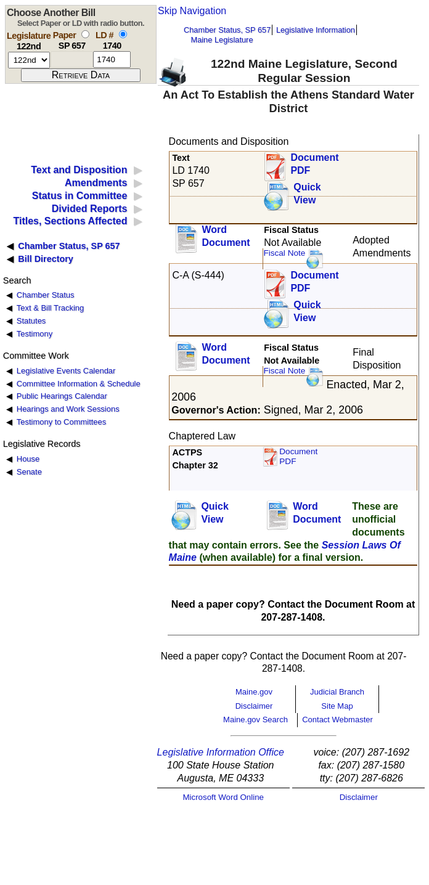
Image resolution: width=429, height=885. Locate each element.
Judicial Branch (337, 691)
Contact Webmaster (337, 719)
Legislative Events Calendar (66, 370)
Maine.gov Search (255, 719)
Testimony (34, 333)
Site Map (337, 706)
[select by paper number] (85, 34)
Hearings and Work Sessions (68, 409)
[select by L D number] (123, 34)
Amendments (96, 182)
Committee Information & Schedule (79, 383)
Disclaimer (254, 706)
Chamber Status (46, 295)
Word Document (226, 236)
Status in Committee (80, 195)
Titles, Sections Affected (70, 221)
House (28, 458)
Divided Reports (90, 208)
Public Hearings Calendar (62, 396)
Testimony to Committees (61, 421)
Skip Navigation (192, 11)
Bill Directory (45, 259)
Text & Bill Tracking (50, 307)
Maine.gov (253, 691)
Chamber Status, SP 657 (227, 30)
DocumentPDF (314, 281)
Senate (29, 471)
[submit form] (81, 75)
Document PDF (314, 164)
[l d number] (112, 59)
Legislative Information (315, 30)
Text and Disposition (79, 170)
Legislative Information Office (220, 752)
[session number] (29, 60)
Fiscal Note (284, 253)
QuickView (307, 193)
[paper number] (72, 59)
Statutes (31, 320)
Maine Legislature (221, 39)
